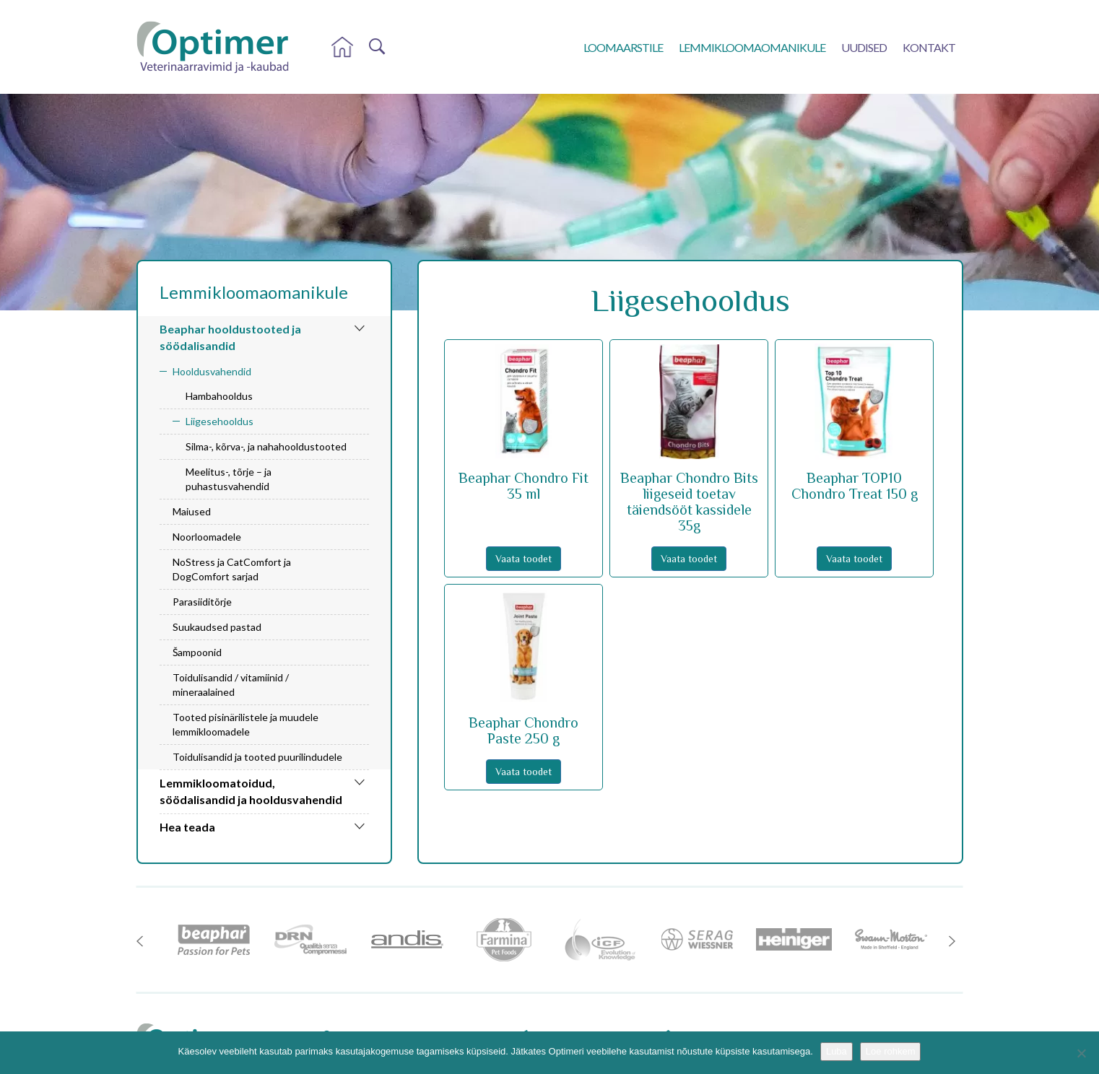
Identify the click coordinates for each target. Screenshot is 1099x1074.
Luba (836, 1051)
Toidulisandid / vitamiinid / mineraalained (231, 684)
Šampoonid (197, 652)
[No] (1081, 1053)
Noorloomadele (207, 537)
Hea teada (187, 827)
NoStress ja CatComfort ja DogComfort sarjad (232, 569)
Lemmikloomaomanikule (752, 47)
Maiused (192, 511)
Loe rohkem (891, 1051)
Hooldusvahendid (212, 371)
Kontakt (929, 47)
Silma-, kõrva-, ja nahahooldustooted (266, 446)
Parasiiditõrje (202, 601)
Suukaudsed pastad (217, 627)
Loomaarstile (623, 47)
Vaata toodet (523, 558)
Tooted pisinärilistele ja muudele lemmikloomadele (245, 724)
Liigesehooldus (219, 421)
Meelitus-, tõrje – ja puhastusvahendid (229, 479)
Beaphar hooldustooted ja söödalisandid (230, 337)
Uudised (864, 47)
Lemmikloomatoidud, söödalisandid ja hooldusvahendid (251, 791)
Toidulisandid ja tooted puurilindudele (257, 757)
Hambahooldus (219, 396)
